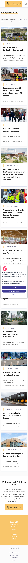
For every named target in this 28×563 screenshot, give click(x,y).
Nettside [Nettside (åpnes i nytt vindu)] (14, 534)
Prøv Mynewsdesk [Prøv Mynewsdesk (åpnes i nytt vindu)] (14, 553)
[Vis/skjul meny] (2, 3)
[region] (14, 281)
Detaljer (14, 294)
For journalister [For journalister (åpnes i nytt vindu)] (14, 555)
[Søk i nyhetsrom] (26, 4)
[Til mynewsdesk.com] (14, 548)
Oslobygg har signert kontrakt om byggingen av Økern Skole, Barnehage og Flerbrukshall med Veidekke (14, 174)
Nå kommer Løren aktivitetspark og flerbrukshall (10, 334)
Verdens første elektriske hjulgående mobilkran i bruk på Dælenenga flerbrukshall (13, 214)
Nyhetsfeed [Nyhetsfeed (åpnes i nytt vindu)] (14, 557)
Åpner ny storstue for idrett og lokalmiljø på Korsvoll (12, 415)
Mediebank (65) (13, 20)
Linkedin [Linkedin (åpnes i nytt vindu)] (14, 539)
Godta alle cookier (14, 291)
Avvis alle (14, 287)
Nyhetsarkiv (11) (4, 20)
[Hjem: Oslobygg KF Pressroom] (13, 4)
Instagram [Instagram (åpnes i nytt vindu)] (14, 536)
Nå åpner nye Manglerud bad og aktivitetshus (13, 454)
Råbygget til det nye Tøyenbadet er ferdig (12, 373)
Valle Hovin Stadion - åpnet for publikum (11, 130)
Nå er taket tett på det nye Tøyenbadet (12, 251)
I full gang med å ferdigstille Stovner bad (13, 48)
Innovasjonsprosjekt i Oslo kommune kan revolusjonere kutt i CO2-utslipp (13, 92)
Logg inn (14, 560)
